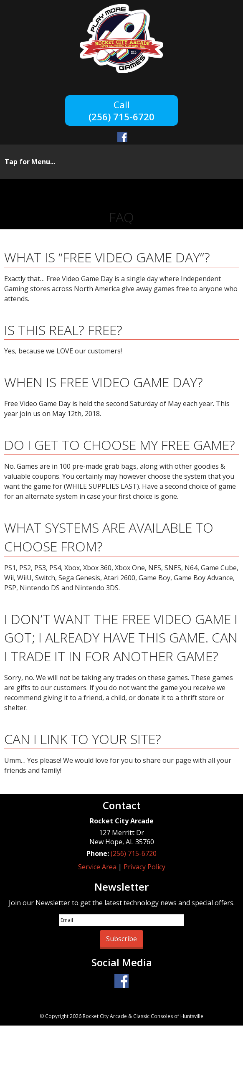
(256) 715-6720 (121, 116)
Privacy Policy (144, 866)
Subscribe (121, 938)
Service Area (97, 866)
